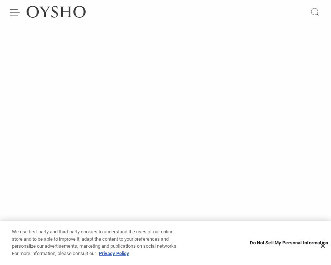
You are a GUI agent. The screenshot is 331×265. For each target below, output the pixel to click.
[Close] (323, 248)
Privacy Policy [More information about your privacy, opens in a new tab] (114, 255)
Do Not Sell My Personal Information (289, 245)
